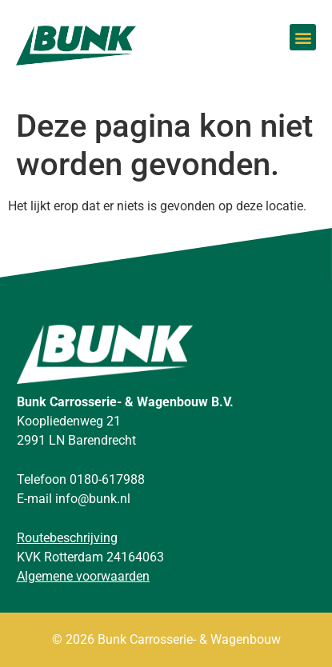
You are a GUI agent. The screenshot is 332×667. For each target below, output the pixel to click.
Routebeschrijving (67, 537)
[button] (303, 37)
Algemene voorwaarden (83, 576)
